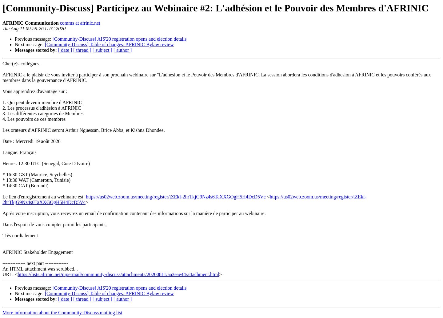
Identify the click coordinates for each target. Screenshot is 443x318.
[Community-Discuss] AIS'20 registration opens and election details (120, 39)
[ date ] (65, 50)
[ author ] (123, 50)
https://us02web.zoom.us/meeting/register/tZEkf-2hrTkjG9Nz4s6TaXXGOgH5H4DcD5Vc (176, 196)
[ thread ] (82, 50)
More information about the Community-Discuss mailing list (62, 312)
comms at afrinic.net (80, 23)
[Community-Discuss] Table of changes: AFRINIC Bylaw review (109, 44)
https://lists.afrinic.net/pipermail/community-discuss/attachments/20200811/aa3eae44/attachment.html (118, 274)
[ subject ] (102, 50)
